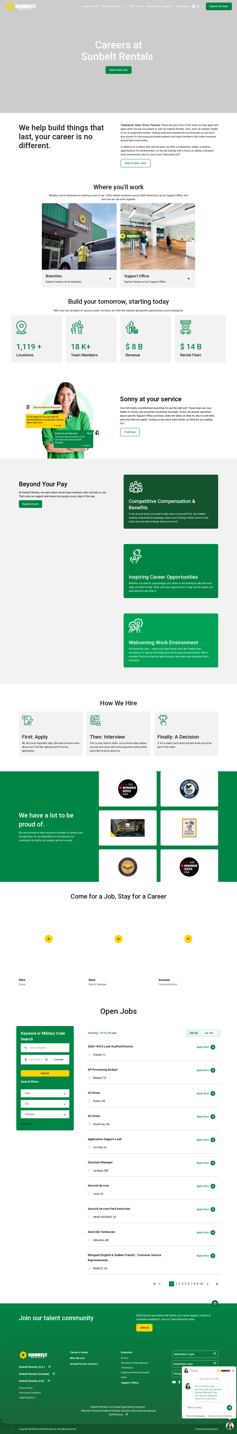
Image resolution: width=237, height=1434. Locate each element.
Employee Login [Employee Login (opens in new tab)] (195, 1363)
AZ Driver (94, 1092)
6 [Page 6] (188, 1283)
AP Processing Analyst (103, 1069)
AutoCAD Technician (101, 1232)
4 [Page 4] (182, 1283)
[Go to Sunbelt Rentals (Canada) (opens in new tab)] (37, 1374)
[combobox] (35, 1060)
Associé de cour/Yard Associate (109, 1208)
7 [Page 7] (191, 1283)
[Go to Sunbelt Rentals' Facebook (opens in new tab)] (179, 1382)
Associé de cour (98, 1185)
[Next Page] (208, 1284)
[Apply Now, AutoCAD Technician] (206, 1232)
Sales (124, 1377)
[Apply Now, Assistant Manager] (206, 1163)
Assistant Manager (100, 1162)
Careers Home (90, 6)
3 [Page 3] (179, 1283)
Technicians (127, 1367)
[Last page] (217, 1284)
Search (45, 1073)
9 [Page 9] (197, 1283)
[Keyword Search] (47, 1048)
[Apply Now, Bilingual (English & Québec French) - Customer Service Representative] (206, 1256)
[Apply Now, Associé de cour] (206, 1186)
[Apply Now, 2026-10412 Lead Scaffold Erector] (206, 1047)
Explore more (30, 503)
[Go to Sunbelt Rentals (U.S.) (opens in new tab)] (35, 1367)
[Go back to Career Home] (20, 6)
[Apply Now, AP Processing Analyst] (206, 1070)
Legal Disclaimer (27, 1397)
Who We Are (136, 6)
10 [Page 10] (201, 1283)
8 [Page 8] (194, 1283)
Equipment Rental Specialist (135, 1372)
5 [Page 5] (185, 1283)
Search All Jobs (219, 6)
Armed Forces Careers (159, 6)
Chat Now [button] (130, 432)
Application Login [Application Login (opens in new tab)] (195, 1354)
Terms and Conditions (30, 1392)
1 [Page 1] (171, 1283)
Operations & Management (134, 1363)
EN (198, 6)
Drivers (124, 1358)
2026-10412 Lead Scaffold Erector (110, 1046)
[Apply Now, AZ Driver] (206, 1093)
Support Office (130, 1382)
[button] (46, 1059)
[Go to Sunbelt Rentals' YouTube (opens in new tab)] (174, 1382)
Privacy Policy (26, 1388)
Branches (127, 1352)
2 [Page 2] (176, 1283)
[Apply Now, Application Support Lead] (206, 1140)
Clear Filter (27, 1123)
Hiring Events (182, 6)
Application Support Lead (105, 1139)
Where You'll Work (113, 6)
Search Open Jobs (135, 163)
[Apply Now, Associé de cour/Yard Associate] (206, 1209)
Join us (144, 1327)
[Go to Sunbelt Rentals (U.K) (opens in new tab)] (35, 1381)
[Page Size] (155, 1283)
